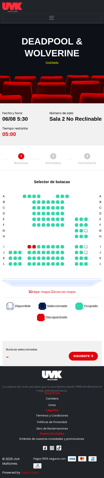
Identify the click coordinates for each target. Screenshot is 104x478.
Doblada (52, 63)
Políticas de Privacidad (52, 422)
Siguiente (83, 356)
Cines (52, 405)
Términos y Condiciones (52, 415)
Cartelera (52, 398)
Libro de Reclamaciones (52, 428)
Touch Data (30, 472)
